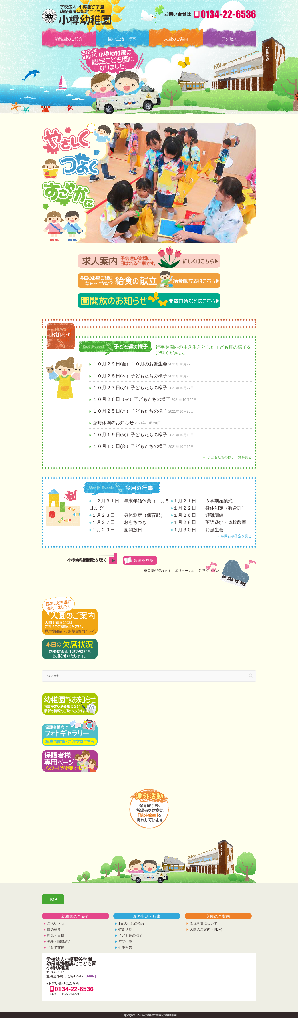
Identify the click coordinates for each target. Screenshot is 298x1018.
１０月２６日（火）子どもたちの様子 (131, 399)
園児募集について (203, 924)
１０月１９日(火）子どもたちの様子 (130, 434)
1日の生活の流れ (131, 924)
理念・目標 (55, 935)
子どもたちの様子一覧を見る (229, 457)
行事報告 (125, 947)
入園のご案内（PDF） (207, 930)
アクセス (229, 39)
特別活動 (125, 930)
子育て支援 (55, 947)
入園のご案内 (176, 39)
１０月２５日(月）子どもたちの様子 (130, 411)
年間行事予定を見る (236, 536)
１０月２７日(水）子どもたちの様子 (130, 387)
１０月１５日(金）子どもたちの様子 (130, 446)
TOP (53, 899)
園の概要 (54, 930)
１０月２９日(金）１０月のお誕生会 (130, 363)
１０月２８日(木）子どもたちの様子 (130, 375)
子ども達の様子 (130, 935)
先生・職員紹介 (59, 941)
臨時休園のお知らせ (113, 422)
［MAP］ (91, 976)
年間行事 (125, 941)
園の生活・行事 (122, 39)
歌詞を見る (144, 560)
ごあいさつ (55, 924)
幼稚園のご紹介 (69, 39)
